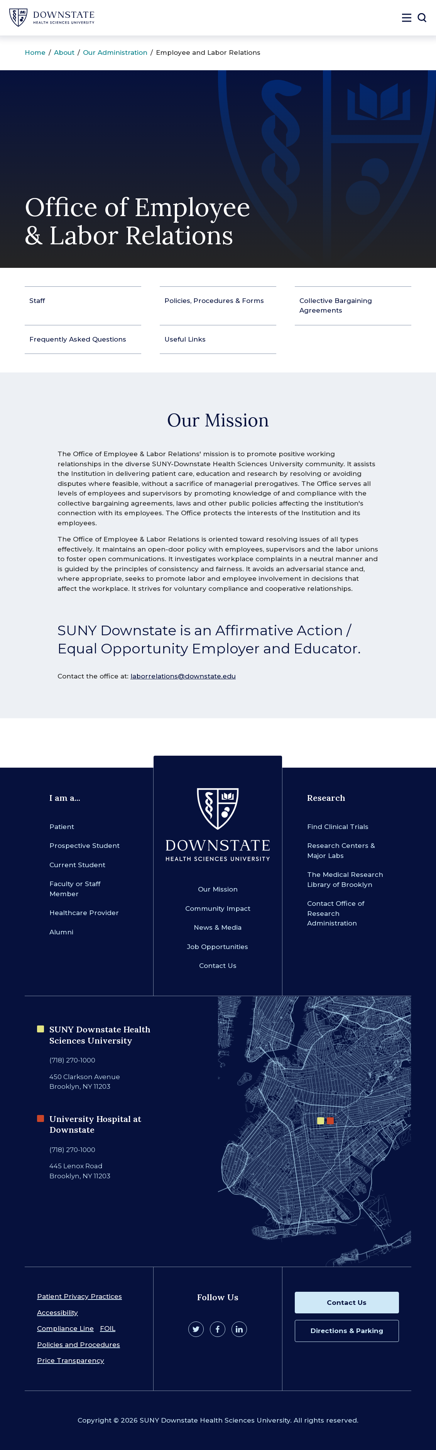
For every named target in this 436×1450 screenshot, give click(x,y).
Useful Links (185, 339)
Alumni (61, 932)
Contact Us (218, 965)
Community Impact (217, 908)
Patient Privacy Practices (79, 1296)
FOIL (107, 1328)
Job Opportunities (217, 947)
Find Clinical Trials (337, 827)
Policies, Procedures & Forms (214, 301)
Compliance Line (65, 1328)
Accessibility (57, 1312)
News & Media (218, 927)
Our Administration (115, 52)
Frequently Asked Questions (77, 339)
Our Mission (218, 889)
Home (35, 52)
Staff (37, 301)
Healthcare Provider (84, 913)
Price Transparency (70, 1360)
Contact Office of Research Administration (335, 913)
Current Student (77, 865)
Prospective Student (84, 845)
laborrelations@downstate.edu (183, 676)
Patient (61, 827)
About (64, 52)
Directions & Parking (347, 1331)
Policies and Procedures (78, 1344)
